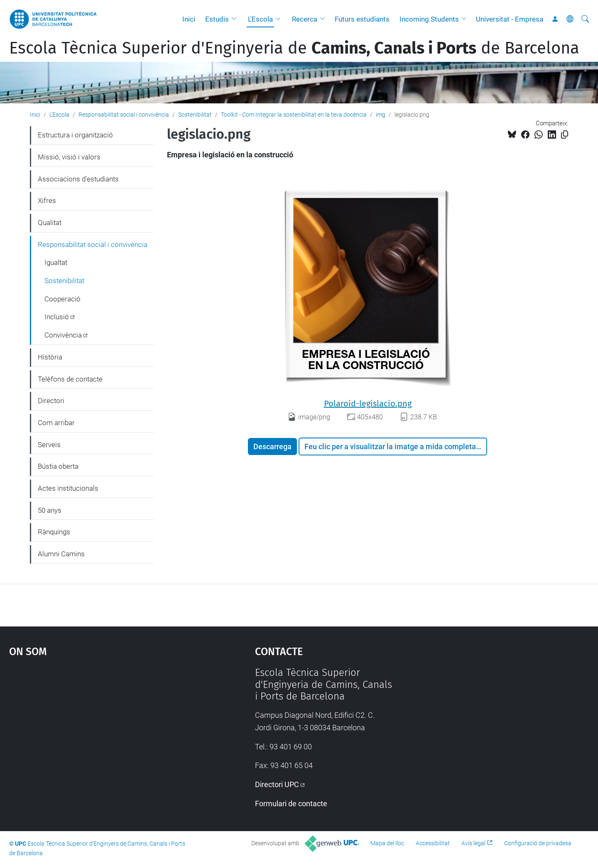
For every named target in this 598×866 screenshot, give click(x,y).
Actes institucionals (68, 488)
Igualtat (55, 262)
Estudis (217, 19)
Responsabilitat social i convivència (123, 114)
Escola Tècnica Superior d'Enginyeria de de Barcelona (294, 48)
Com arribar (56, 422)
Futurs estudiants (362, 19)
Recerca (304, 19)
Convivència (63, 335)
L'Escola (260, 19)
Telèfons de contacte (70, 379)
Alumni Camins (61, 554)
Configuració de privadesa (537, 843)
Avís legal (473, 843)
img (380, 114)
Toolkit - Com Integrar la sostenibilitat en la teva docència (294, 114)
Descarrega (272, 446)
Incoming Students (429, 19)
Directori (51, 400)
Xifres (47, 200)
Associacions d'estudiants (78, 179)
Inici (188, 19)
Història (50, 357)
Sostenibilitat (195, 114)
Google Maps (102, 729)
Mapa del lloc (387, 843)
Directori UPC (277, 784)
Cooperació (62, 299)
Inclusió (56, 317)
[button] (236, 19)
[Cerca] (585, 19)
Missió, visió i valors (69, 157)
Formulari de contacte (291, 803)
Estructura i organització (75, 135)
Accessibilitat (433, 843)
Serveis (49, 444)
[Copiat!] (564, 134)
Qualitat (49, 222)
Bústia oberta (58, 466)
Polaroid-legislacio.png (368, 404)
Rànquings (54, 532)
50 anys (49, 510)
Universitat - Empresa (509, 19)
